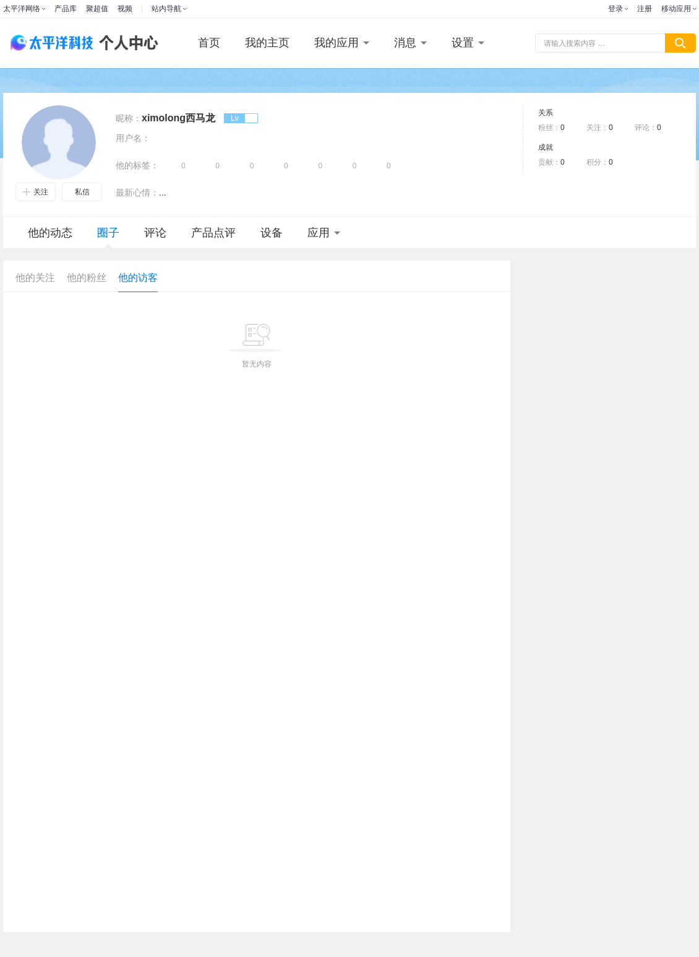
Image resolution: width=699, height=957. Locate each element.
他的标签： (137, 165)
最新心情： (137, 192)
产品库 (65, 8)
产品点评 (213, 233)
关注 (35, 192)
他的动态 (50, 233)
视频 (125, 8)
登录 (615, 8)
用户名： (133, 138)
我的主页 (267, 43)
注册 (644, 8)
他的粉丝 (86, 277)
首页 (209, 43)
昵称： (129, 118)
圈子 (108, 237)
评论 (155, 233)
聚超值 (97, 8)
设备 (271, 233)
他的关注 (35, 277)
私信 (82, 192)
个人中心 (125, 43)
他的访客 (138, 277)
